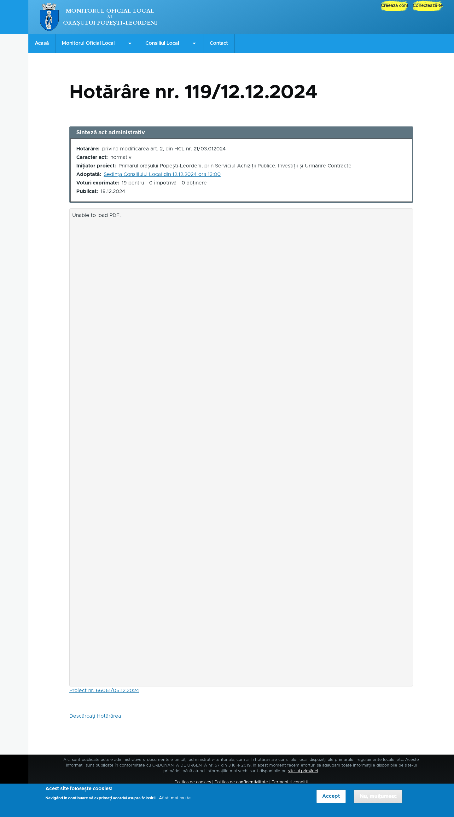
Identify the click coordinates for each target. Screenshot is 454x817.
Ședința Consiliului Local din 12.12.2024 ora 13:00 (162, 174)
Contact (219, 43)
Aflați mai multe (175, 801)
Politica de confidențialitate (241, 782)
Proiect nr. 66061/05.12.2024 (104, 690)
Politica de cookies (193, 782)
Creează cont (394, 5)
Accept (331, 799)
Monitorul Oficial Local (110, 11)
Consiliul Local (162, 43)
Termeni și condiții (290, 782)
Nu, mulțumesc (378, 799)
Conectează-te (428, 5)
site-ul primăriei (303, 771)
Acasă (42, 43)
